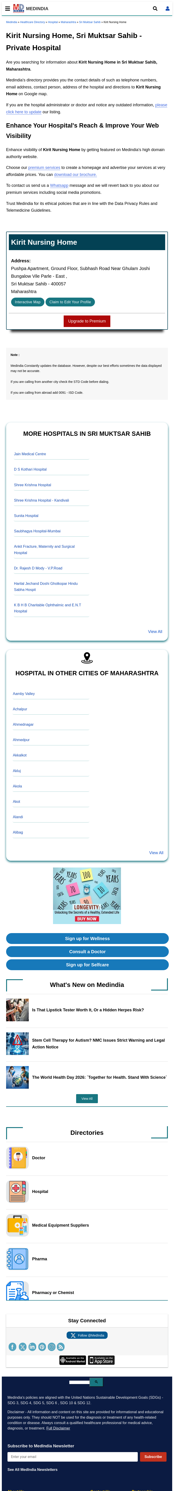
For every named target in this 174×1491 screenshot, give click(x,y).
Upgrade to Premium (87, 321)
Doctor (38, 1158)
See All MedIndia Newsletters (32, 1470)
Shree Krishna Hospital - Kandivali (41, 500)
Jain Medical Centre (30, 454)
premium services (44, 167)
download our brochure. (75, 174)
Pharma (39, 1259)
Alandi (18, 817)
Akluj (17, 771)
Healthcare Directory (32, 22)
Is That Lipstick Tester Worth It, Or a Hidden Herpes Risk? (88, 1010)
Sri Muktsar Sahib (90, 22)
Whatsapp (59, 185)
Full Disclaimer (58, 1428)
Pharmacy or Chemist (53, 1292)
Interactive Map (28, 302)
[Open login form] (167, 8)
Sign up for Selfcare (87, 964)
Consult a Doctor (87, 951)
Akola (17, 786)
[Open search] (155, 8)
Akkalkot (20, 755)
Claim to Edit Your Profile (70, 302)
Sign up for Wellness (87, 938)
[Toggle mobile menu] (6, 8)
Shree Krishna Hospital (32, 485)
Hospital (53, 22)
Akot (16, 802)
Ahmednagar (23, 724)
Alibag (18, 832)
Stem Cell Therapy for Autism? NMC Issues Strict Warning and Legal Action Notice (98, 1043)
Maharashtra (68, 22)
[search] (79, 1382)
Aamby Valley (24, 694)
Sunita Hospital (26, 516)
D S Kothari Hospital (30, 469)
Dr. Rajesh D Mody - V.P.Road (38, 568)
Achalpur (20, 709)
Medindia (11, 22)
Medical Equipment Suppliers (60, 1225)
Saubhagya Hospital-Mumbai (37, 531)
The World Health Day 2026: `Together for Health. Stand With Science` (99, 1077)
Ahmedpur (21, 740)
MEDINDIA (30, 8)
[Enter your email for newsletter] (72, 1457)
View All (155, 631)
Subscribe (153, 1457)
